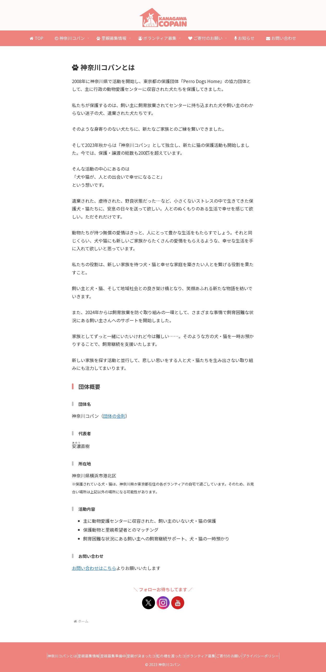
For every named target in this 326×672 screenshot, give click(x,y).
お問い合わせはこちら (94, 568)
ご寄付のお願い (240, 655)
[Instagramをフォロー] (163, 602)
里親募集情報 (77, 655)
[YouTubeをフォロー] (177, 602)
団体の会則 (114, 416)
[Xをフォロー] (148, 602)
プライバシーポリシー (277, 655)
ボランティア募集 (207, 655)
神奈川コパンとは (45, 655)
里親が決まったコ (138, 655)
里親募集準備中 (106, 655)
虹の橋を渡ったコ (173, 655)
